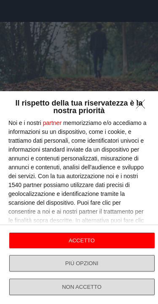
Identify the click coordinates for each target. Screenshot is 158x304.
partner (52, 123)
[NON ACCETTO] (143, 106)
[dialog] (79, 197)
